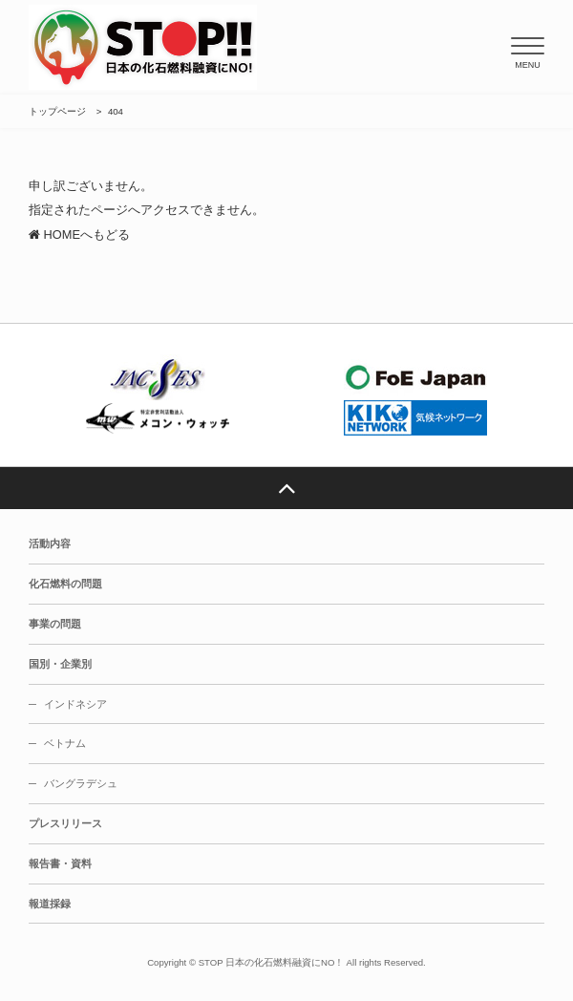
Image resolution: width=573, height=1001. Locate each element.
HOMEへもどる (79, 234)
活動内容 (50, 543)
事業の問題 (55, 623)
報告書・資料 (60, 863)
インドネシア (75, 704)
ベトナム (65, 743)
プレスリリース (65, 823)
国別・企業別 (60, 664)
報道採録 (50, 903)
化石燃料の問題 (65, 583)
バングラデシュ (80, 783)
